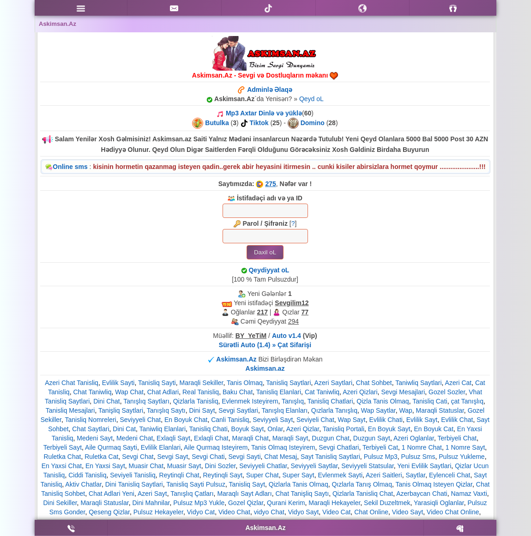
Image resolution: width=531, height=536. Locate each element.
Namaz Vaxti (469, 493)
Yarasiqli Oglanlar (439, 502)
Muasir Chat (146, 466)
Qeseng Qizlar (109, 512)
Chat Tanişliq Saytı (302, 493)
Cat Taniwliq (322, 392)
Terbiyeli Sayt (62, 447)
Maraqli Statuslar (440, 410)
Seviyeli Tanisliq (133, 475)
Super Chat (262, 475)
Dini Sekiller (60, 502)
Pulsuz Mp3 (381, 456)
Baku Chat (238, 392)
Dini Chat (106, 401)
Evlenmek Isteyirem (250, 401)
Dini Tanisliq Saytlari (134, 484)
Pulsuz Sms (418, 456)
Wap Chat (129, 392)
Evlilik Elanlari (161, 447)
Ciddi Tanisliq (87, 475)
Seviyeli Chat (315, 419)
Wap (405, 410)
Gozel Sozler (446, 392)
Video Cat (336, 512)
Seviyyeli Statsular (367, 466)
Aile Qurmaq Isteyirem (215, 447)
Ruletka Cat (101, 456)
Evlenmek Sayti (340, 475)
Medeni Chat (134, 438)
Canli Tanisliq (230, 419)
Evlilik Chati (386, 419)
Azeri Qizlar (303, 429)
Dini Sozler (220, 466)
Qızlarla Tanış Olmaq (362, 484)
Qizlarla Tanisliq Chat (362, 493)
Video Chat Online (453, 512)
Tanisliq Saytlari (288, 382)
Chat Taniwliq (92, 392)
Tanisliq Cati (429, 401)
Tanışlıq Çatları (191, 493)
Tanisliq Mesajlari (70, 410)
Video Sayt (407, 512)
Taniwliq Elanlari (162, 429)
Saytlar (415, 475)
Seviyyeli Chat (140, 419)
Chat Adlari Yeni (111, 493)
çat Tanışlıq (467, 401)
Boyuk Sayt (247, 429)
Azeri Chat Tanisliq (71, 382)
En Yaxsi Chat (62, 466)
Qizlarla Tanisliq (195, 401)
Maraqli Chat (250, 438)
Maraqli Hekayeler (334, 502)
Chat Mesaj (280, 456)
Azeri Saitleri (384, 475)
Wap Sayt (352, 419)
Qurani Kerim (286, 502)
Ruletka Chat (62, 456)
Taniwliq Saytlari (418, 382)
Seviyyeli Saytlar (314, 466)
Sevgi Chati (208, 456)
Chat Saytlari (90, 429)
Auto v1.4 (286, 335)
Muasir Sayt (184, 466)
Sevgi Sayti (245, 456)
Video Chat (234, 512)
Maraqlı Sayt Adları (244, 493)
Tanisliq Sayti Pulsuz (195, 484)
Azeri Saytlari (333, 382)
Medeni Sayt (95, 438)
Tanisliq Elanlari (278, 392)
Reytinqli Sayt (223, 475)
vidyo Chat (269, 512)
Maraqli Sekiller (201, 382)
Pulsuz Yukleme (461, 456)
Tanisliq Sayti (157, 382)
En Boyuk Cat (433, 429)
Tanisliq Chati (208, 429)
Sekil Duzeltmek (387, 502)
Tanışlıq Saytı (166, 410)
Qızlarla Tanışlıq (334, 410)
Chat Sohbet (374, 382)
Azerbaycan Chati (421, 493)
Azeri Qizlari (360, 392)
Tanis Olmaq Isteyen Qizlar (433, 484)
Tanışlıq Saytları (146, 401)
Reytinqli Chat (179, 475)
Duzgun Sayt (371, 438)
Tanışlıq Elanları (284, 410)
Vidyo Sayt (303, 512)
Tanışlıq (293, 401)
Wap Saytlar (378, 410)
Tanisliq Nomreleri (90, 419)
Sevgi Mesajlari (403, 392)
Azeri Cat (458, 382)
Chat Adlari (163, 392)
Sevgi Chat (137, 456)
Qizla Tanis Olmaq (382, 401)
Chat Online (371, 512)
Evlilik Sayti (118, 382)
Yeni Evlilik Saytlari (424, 466)
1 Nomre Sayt (465, 447)
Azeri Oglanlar (413, 438)
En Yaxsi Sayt (105, 466)
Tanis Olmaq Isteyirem (283, 447)
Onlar (275, 429)
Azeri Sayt (152, 493)
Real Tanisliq (200, 392)
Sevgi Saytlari (238, 410)
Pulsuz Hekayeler (158, 512)
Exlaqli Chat (211, 438)
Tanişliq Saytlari (120, 410)
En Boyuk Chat (185, 419)
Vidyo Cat (201, 512)
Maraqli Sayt (290, 438)
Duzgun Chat (331, 438)
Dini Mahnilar (150, 502)
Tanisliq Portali (343, 429)
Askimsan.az (265, 368)
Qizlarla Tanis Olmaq (298, 484)
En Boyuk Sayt (389, 429)
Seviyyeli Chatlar (263, 466)
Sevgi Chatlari (339, 447)
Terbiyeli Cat (380, 447)
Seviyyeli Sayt (273, 419)
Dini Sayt (202, 410)
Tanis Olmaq (245, 382)
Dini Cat (124, 429)
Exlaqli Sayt (173, 438)
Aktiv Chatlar (83, 484)
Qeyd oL (311, 98)
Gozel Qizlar (245, 502)
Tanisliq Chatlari (330, 401)
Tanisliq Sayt (247, 484)
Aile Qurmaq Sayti (111, 447)
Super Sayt (298, 475)
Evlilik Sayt (422, 419)
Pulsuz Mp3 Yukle (198, 502)
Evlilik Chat (457, 419)
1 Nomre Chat (422, 447)
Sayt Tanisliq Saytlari (330, 456)
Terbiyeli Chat (457, 438)
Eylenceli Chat (450, 475)
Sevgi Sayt (172, 456)
